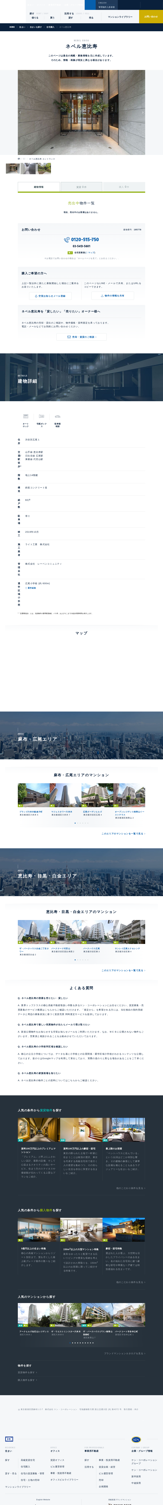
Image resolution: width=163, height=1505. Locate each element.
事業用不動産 (61, 5)
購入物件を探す (26, 1315)
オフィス (45, 5)
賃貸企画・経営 (107, 1403)
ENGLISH (102, 3)
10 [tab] (92, 1278)
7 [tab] (85, 1278)
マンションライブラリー (120, 17)
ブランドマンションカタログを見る (123, 1288)
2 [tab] (77, 752)
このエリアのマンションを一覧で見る (122, 763)
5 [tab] (85, 752)
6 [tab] (87, 752)
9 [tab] (90, 1278)
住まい (32, 5)
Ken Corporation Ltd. (12, 11)
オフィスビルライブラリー (64, 1416)
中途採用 (136, 1419)
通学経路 (47, 534)
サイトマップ (116, 1492)
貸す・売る (11, 1409)
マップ (91, 253)
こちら (71, 1010)
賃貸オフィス (57, 1396)
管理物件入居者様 (107, 7)
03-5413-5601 (81, 246)
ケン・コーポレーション (144, 1406)
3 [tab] (80, 752)
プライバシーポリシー (76, 1492)
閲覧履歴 (128, 7)
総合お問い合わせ (49, 1492)
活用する (69, 13)
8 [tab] (87, 1278)
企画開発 (103, 1422)
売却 (101, 1416)
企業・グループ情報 (83, 5)
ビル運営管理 (57, 1403)
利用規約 (99, 1492)
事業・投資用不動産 (60, 1409)
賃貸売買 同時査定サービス (70, 943)
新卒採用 (136, 1412)
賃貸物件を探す (26, 1307)
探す (32, 13)
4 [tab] (82, 752)
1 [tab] (75, 752)
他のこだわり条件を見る (129, 1118)
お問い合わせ (151, 16)
